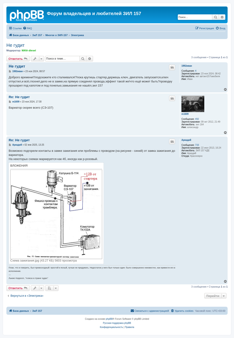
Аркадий (186, 140)
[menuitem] (27, 28)
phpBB (109, 319)
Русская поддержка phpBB (117, 323)
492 (197, 119)
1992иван (186, 66)
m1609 (185, 114)
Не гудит (15, 45)
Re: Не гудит (19, 97)
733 (197, 145)
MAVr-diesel (29, 50)
